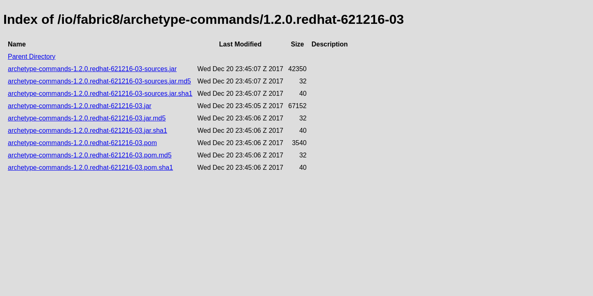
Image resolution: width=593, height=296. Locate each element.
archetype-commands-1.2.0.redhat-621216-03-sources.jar (92, 68)
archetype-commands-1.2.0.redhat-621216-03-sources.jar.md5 (99, 81)
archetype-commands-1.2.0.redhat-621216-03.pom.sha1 (90, 167)
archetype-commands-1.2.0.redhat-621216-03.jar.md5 (87, 118)
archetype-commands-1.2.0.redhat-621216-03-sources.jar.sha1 (100, 93)
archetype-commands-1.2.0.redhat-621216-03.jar (80, 105)
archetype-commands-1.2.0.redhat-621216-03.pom (82, 142)
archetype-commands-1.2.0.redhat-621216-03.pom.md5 (90, 155)
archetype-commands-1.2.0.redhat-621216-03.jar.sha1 (87, 130)
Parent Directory (32, 56)
